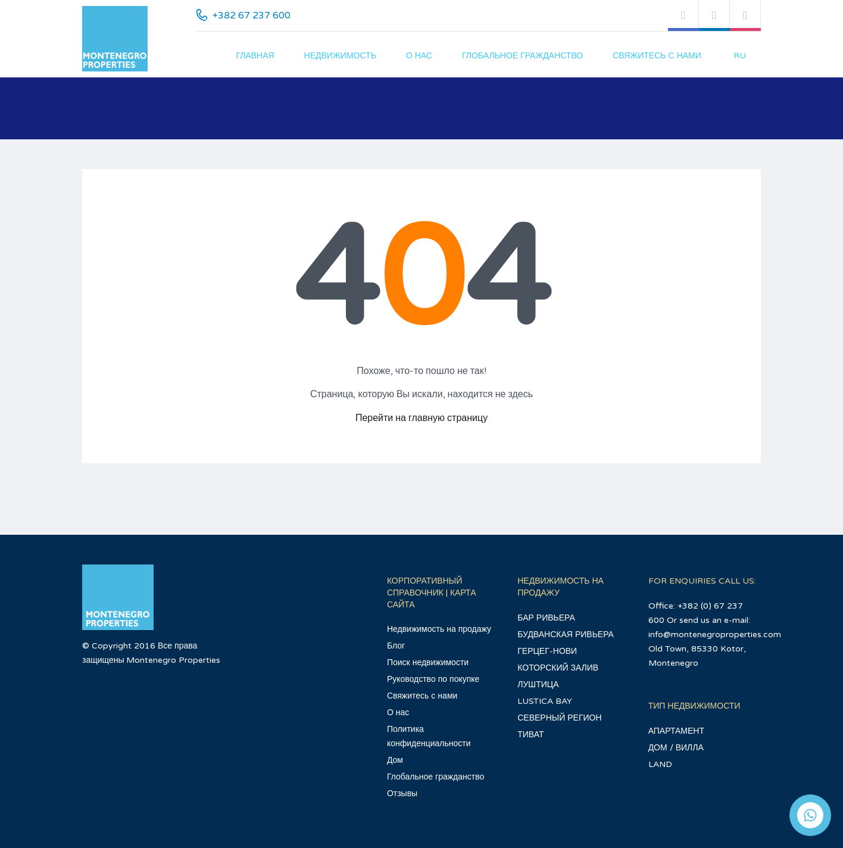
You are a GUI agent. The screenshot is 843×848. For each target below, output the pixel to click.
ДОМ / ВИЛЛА (676, 748)
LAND (660, 764)
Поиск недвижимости (428, 662)
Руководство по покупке (433, 679)
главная (255, 56)
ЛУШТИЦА (537, 684)
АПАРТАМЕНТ (676, 731)
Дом (395, 760)
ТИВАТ (530, 734)
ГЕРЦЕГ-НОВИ (547, 651)
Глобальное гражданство (522, 56)
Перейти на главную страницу (421, 418)
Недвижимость (340, 56)
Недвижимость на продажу (439, 629)
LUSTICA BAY (544, 701)
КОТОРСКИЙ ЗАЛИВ (557, 668)
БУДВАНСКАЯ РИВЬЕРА (565, 634)
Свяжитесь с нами (657, 56)
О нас (419, 56)
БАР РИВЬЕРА (546, 618)
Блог (396, 646)
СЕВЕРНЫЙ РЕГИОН (559, 718)
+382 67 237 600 (252, 15)
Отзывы (402, 793)
